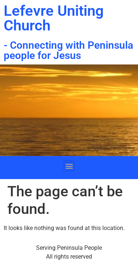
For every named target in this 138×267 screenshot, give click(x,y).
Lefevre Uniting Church (54, 18)
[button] (69, 166)
